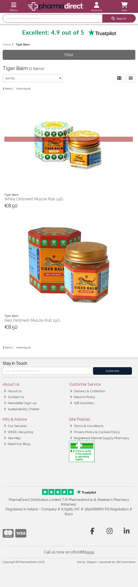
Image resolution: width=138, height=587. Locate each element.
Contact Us (14, 397)
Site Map (12, 438)
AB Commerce (125, 562)
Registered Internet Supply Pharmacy (99, 438)
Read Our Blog (17, 444)
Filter (68, 55)
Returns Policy (82, 397)
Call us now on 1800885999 (69, 552)
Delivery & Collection (87, 391)
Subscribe (112, 371)
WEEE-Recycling (18, 432)
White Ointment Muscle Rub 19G (33, 199)
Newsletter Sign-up (20, 403)
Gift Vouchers (82, 403)
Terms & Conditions (86, 426)
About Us (13, 391)
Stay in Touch (15, 363)
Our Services (15, 426)
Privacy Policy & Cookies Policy (95, 432)
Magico (91, 562)
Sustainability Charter (21, 409)
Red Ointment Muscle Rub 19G (32, 320)
